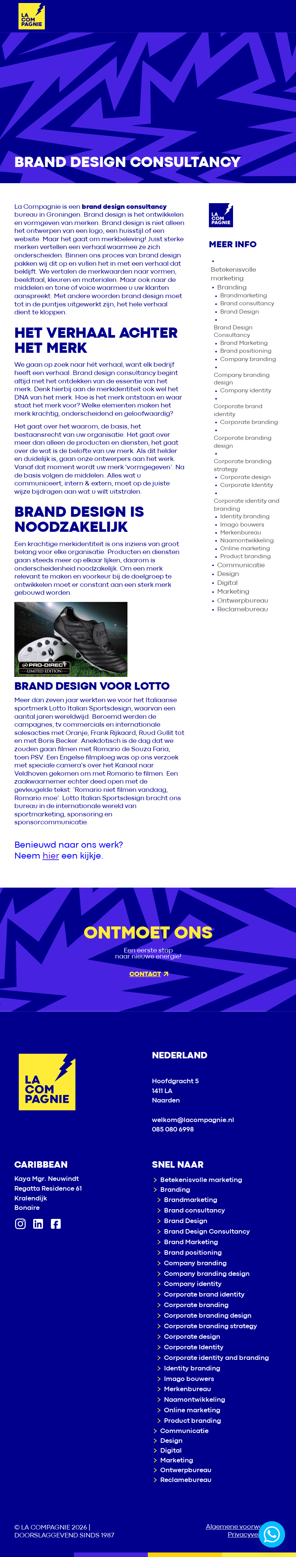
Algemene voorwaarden (244, 1527)
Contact (148, 974)
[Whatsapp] (272, 1534)
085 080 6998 (173, 1130)
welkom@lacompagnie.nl (193, 1120)
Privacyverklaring (255, 1535)
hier (51, 856)
